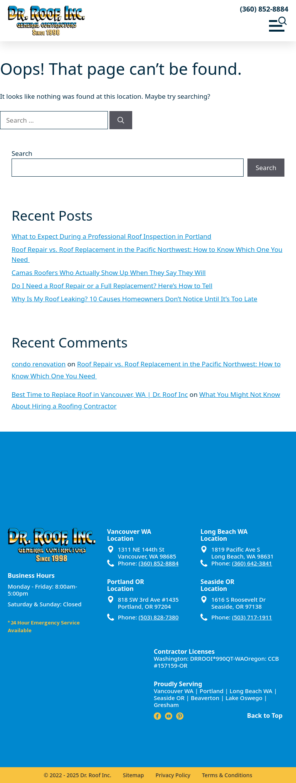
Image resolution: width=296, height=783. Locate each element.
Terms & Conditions (227, 775)
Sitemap (133, 775)
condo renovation (39, 363)
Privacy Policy (173, 775)
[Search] (120, 120)
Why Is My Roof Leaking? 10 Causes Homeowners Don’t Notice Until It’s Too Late (134, 298)
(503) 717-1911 (252, 617)
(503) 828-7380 (158, 617)
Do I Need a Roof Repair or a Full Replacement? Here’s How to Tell (112, 285)
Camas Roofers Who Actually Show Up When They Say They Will (109, 272)
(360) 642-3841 (252, 563)
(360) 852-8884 (264, 9)
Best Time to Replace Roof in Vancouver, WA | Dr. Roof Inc (100, 394)
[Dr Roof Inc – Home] (78, 20)
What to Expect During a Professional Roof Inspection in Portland (111, 236)
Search (22, 153)
